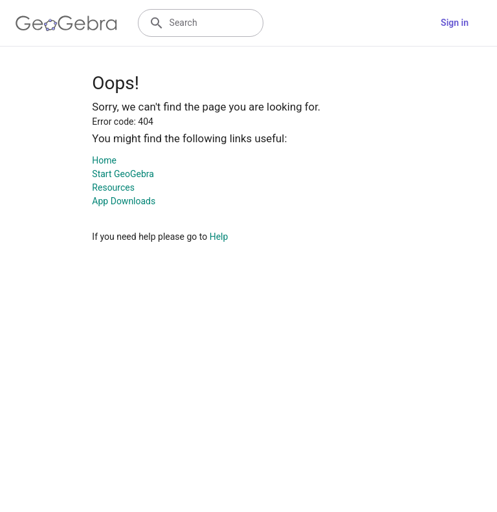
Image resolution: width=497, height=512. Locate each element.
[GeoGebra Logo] (66, 23)
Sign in (455, 22)
